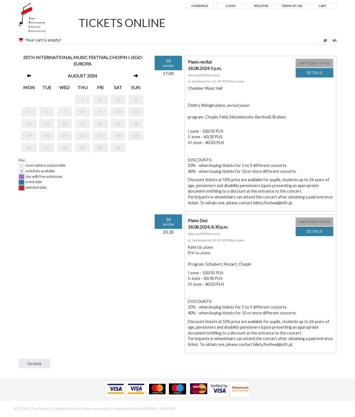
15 (82, 123)
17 (118, 123)
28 (64, 147)
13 (46, 123)
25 (135, 135)
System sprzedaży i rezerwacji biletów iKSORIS (119, 408)
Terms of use (291, 6)
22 (82, 135)
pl (325, 40)
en (334, 40)
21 (64, 135)
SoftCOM (167, 408)
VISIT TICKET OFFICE (314, 63)
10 (118, 111)
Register (261, 6)
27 (46, 147)
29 (82, 147)
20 (46, 135)
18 (135, 123)
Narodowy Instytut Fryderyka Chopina (43, 19)
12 (28, 123)
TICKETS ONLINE (122, 23)
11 (135, 111)
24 (118, 135)
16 (100, 123)
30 (100, 147)
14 (64, 123)
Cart (322, 6)
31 (118, 147)
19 (28, 135)
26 (28, 147)
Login (230, 6)
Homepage (199, 6)
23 (100, 135)
